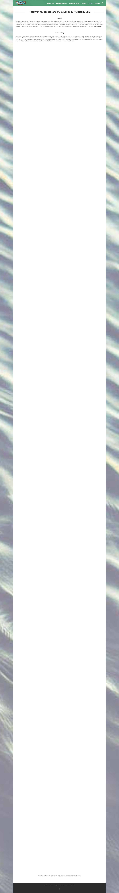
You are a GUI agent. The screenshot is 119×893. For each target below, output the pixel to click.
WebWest (73, 885)
